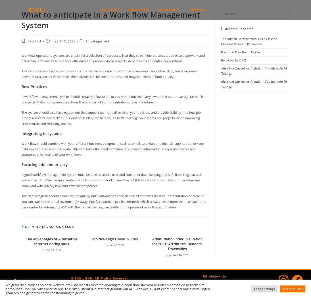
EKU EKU (34, 41)
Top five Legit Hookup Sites (114, 239)
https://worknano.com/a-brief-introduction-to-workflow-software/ (86, 180)
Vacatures (169, 10)
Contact (198, 10)
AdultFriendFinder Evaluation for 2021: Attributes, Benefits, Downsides (177, 244)
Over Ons (109, 10)
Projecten (138, 10)
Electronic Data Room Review (241, 52)
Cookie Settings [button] (264, 289)
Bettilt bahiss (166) (233, 60)
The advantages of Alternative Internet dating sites (51, 241)
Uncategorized (97, 41)
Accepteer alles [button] (292, 289)
